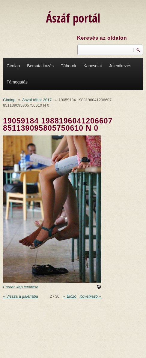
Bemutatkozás (40, 65)
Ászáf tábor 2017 (37, 100)
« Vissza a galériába (20, 296)
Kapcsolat (92, 65)
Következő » (90, 296)
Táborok (68, 65)
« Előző (69, 296)
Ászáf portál (73, 18)
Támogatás (17, 82)
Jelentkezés (120, 65)
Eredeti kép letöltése (20, 287)
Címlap (13, 65)
